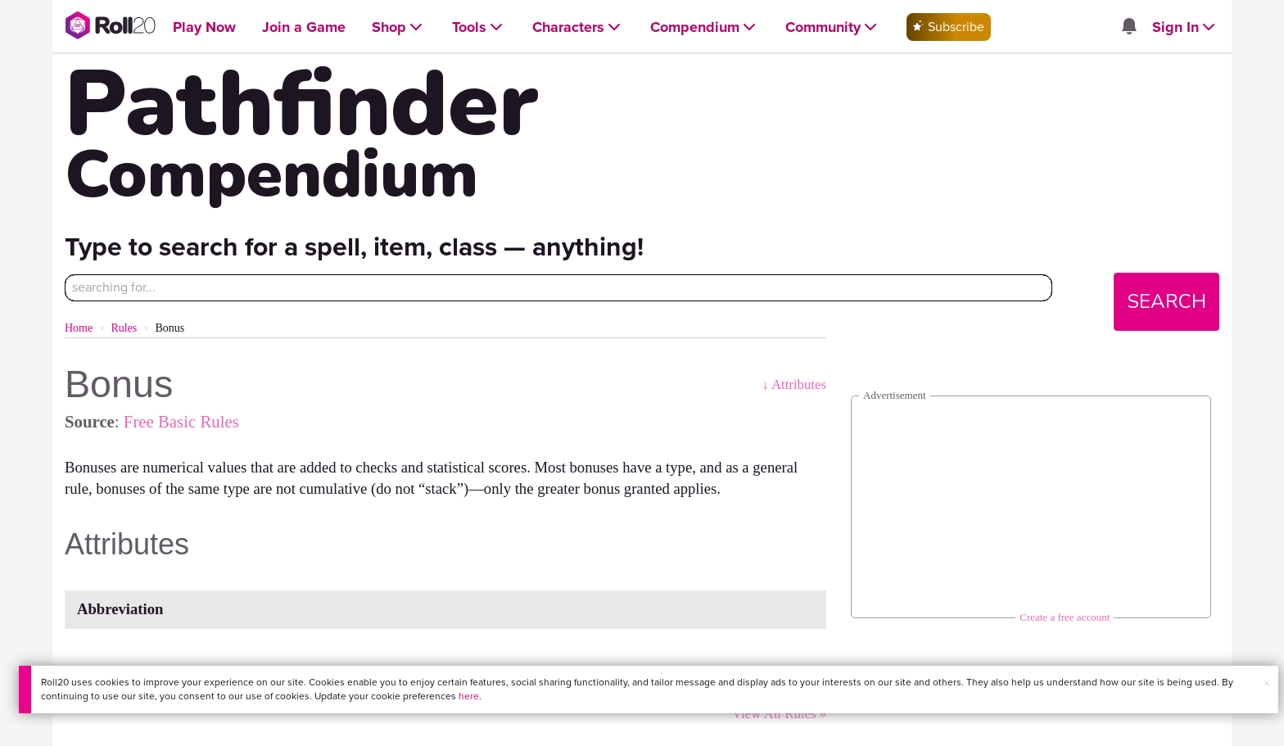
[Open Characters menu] (578, 27)
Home (79, 328)
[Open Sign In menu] (1185, 27)
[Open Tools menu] (479, 27)
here (469, 696)
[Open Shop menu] (399, 27)
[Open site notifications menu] (1129, 27)
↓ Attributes (794, 384)
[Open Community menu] (832, 27)
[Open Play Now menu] (204, 27)
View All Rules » (779, 713)
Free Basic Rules (181, 421)
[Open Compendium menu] (704, 27)
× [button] (1267, 683)
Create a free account (1065, 617)
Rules (124, 328)
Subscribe (948, 26)
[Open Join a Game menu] (304, 27)
